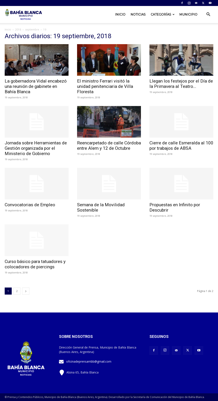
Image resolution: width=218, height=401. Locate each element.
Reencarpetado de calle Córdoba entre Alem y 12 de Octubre (109, 145)
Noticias (138, 14)
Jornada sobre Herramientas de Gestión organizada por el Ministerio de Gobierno (36, 148)
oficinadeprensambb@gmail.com (88, 361)
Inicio (120, 14)
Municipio (188, 14)
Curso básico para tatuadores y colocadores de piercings (35, 264)
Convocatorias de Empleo (30, 204)
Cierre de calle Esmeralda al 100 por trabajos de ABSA (181, 145)
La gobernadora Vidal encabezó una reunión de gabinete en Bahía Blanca (36, 86)
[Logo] (24, 14)
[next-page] (25, 291)
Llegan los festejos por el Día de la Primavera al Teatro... (181, 83)
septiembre (32, 29)
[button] (208, 15)
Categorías (163, 14)
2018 (18, 29)
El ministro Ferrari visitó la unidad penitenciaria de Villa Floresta (105, 86)
